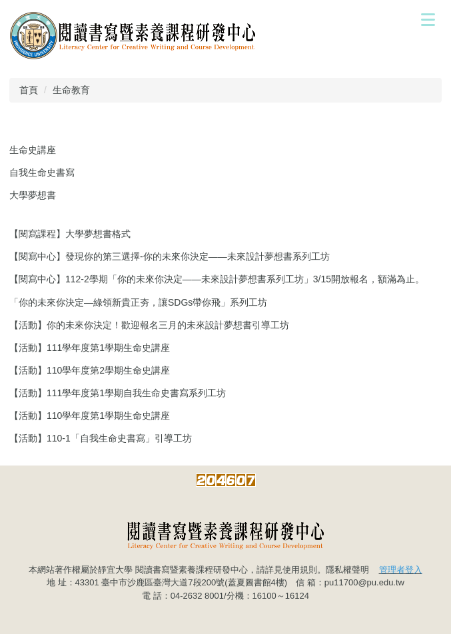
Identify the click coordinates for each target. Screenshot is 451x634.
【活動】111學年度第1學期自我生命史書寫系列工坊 (117, 393)
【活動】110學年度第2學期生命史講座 (89, 370)
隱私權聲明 (347, 570)
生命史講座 (32, 150)
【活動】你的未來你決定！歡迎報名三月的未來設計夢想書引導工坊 (149, 325)
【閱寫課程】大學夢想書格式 (70, 233)
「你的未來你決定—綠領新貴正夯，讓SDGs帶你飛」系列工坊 (138, 302)
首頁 (28, 90)
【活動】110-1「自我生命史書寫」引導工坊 (100, 438)
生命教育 (71, 90)
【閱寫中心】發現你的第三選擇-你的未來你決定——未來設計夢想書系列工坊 (169, 256)
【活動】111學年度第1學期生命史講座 (89, 347)
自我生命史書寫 (42, 172)
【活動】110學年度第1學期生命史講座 (89, 415)
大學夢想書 (32, 195)
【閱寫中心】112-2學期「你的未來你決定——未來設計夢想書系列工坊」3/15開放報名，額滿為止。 (216, 279)
